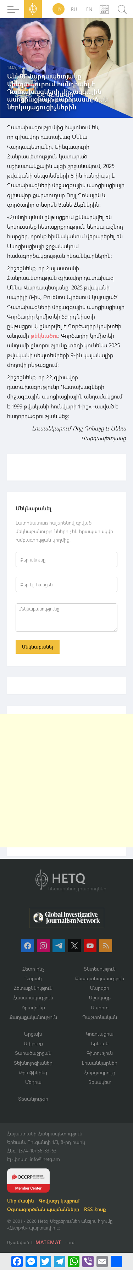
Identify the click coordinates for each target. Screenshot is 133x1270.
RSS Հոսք (95, 1209)
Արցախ (33, 1033)
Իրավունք (33, 1007)
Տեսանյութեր (33, 1098)
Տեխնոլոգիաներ (33, 1062)
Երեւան (100, 1043)
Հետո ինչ (33, 968)
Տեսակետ (99, 1082)
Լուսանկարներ (99, 1062)
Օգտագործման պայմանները (43, 1209)
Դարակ (33, 978)
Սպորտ (100, 1007)
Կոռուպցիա (99, 1033)
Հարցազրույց (99, 1072)
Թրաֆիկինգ (33, 1072)
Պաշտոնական (99, 1017)
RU (74, 9)
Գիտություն (100, 1052)
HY (58, 9)
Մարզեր (99, 987)
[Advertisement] (66, 780)
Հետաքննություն (33, 987)
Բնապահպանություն (99, 978)
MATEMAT (48, 1242)
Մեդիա (33, 1082)
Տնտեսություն (100, 968)
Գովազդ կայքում (59, 1200)
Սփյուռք (33, 1043)
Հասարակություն (33, 997)
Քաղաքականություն (33, 1017)
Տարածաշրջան (33, 1052)
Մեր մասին (20, 1200)
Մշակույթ (100, 997)
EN (89, 9)
